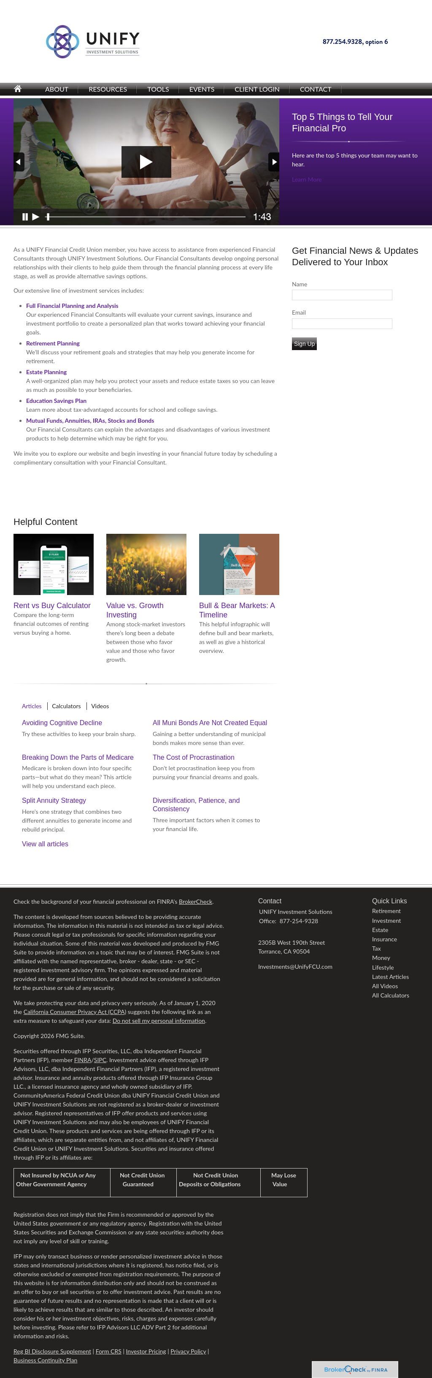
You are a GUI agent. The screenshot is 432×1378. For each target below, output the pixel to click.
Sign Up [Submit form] (304, 343)
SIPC (100, 1059)
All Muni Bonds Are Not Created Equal (210, 722)
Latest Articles (390, 976)
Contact (316, 89)
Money (381, 957)
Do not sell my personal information (159, 1020)
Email (299, 312)
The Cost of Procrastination (194, 757)
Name (299, 284)
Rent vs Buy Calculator (52, 605)
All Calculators (390, 995)
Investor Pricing (146, 1351)
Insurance (384, 939)
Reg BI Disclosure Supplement (52, 1351)
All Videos (385, 985)
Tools (158, 89)
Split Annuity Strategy (54, 800)
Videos (100, 705)
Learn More (306, 179)
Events (202, 89)
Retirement (386, 910)
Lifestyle (383, 967)
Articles (32, 705)
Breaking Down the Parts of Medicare (78, 757)
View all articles (45, 844)
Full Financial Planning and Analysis (72, 305)
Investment (386, 920)
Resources (108, 89)
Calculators (66, 705)
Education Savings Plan (56, 400)
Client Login (257, 89)
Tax (376, 948)
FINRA (83, 1059)
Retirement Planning (53, 343)
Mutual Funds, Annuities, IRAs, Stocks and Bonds (90, 420)
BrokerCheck (195, 901)
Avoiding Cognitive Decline (62, 722)
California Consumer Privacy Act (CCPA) (75, 1011)
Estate (380, 929)
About (56, 89)
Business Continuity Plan (45, 1360)
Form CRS (109, 1351)
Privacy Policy (188, 1351)
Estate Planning (46, 371)
